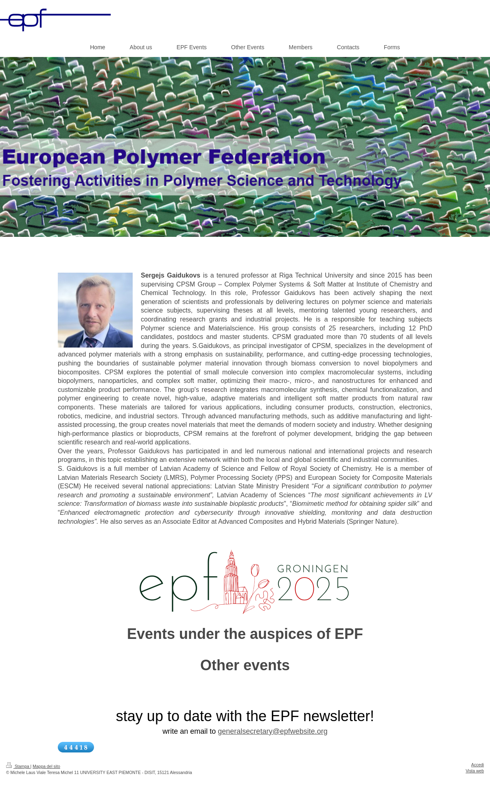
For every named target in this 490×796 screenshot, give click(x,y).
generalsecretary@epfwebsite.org (272, 731)
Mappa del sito (46, 766)
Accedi (477, 765)
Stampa (18, 766)
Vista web (475, 771)
